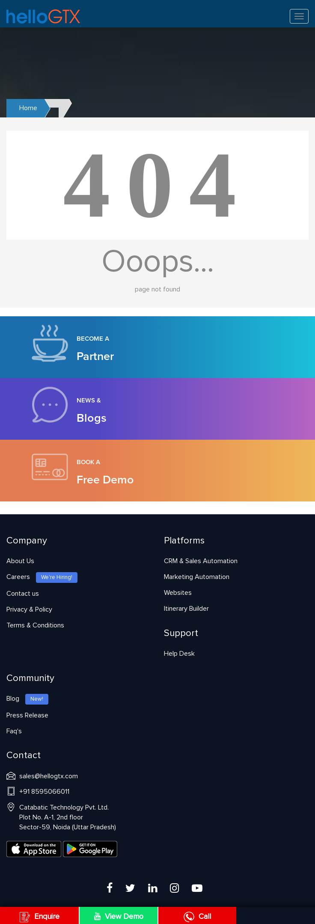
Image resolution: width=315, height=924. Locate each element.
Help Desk (179, 653)
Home (28, 108)
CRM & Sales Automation (201, 561)
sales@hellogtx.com (48, 776)
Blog (27, 698)
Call (197, 917)
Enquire (39, 917)
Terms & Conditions (35, 625)
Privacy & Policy (29, 609)
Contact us (22, 593)
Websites (178, 592)
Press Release (27, 715)
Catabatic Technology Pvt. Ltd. (67, 817)
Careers (41, 576)
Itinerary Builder (186, 608)
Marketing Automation (196, 576)
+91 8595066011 (44, 791)
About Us (20, 561)
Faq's (14, 731)
